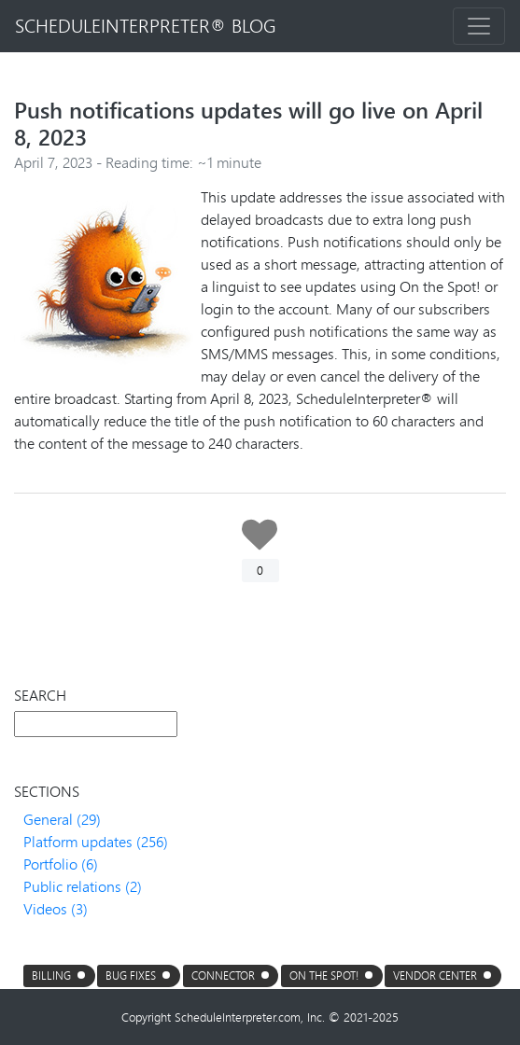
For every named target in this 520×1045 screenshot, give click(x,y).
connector (223, 975)
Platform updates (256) (95, 841)
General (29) (62, 818)
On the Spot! (323, 975)
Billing (51, 975)
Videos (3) (55, 908)
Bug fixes (130, 975)
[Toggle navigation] (479, 26)
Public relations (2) (82, 886)
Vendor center (435, 975)
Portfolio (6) (60, 863)
